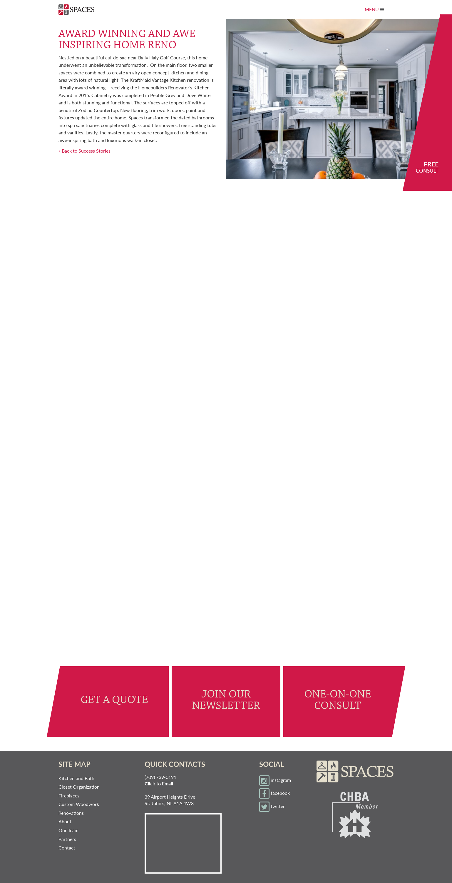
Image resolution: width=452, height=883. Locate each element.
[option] (339, 99)
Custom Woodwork (78, 804)
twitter (272, 807)
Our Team (68, 830)
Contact (66, 847)
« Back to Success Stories (84, 150)
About (64, 821)
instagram (275, 780)
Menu (378, 11)
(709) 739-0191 (160, 777)
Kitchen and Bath (76, 778)
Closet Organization (79, 786)
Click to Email (159, 783)
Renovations (71, 813)
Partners (67, 839)
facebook (274, 793)
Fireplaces (68, 795)
